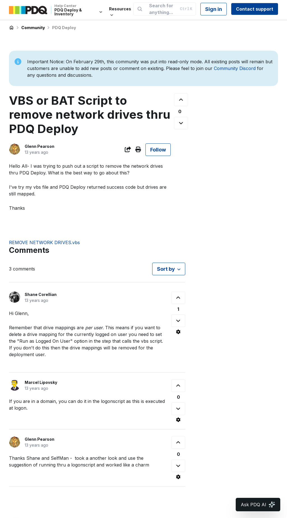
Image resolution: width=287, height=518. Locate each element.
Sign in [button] (213, 9)
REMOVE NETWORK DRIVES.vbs (44, 242)
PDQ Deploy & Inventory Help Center (11, 27)
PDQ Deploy (64, 27)
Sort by (166, 269)
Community (33, 27)
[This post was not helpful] (181, 123)
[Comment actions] (178, 331)
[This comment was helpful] (178, 297)
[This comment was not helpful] (178, 320)
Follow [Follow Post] (158, 150)
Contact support (254, 9)
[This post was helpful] (181, 100)
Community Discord (235, 68)
